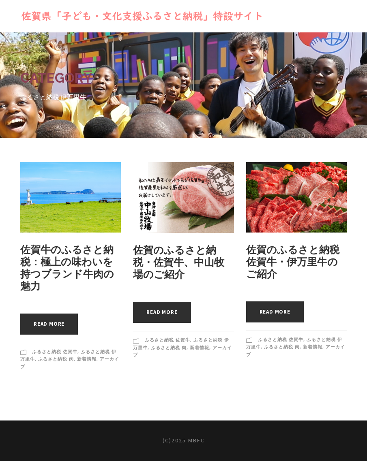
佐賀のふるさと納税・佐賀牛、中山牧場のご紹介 (178, 262)
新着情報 (87, 359)
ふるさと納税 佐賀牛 (54, 351)
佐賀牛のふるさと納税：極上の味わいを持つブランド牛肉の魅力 (67, 267)
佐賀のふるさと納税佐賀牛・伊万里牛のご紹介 (292, 261)
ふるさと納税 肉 (56, 359)
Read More (49, 323)
